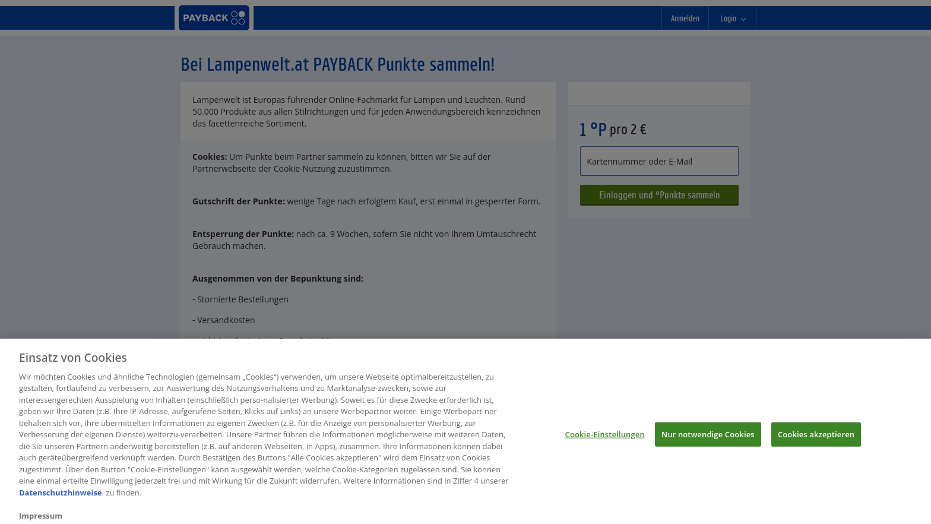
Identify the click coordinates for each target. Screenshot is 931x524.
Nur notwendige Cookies (708, 437)
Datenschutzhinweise (60, 496)
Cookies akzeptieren (816, 437)
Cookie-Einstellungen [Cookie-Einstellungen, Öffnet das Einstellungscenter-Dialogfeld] (605, 437)
